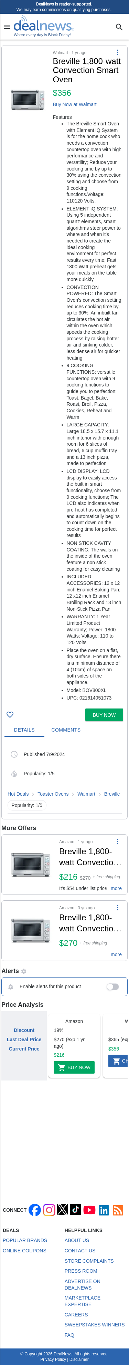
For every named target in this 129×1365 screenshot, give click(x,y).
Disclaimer (79, 1359)
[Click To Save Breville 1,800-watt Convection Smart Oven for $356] (10, 715)
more (116, 888)
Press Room (81, 1271)
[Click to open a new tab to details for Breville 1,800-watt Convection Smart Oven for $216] (30, 864)
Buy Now (74, 1068)
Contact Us (80, 1250)
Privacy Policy (53, 1359)
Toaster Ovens (52, 794)
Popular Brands (25, 1240)
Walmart (86, 794)
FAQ (69, 1335)
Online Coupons (24, 1250)
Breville (112, 794)
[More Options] (118, 52)
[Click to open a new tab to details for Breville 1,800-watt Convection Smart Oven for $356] (27, 100)
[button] (64, 375)
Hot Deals (18, 794)
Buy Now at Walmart (75, 104)
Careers (76, 1314)
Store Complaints (89, 1261)
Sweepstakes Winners (95, 1324)
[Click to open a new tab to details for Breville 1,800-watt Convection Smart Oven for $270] (30, 930)
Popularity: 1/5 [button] (27, 805)
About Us (77, 1240)
